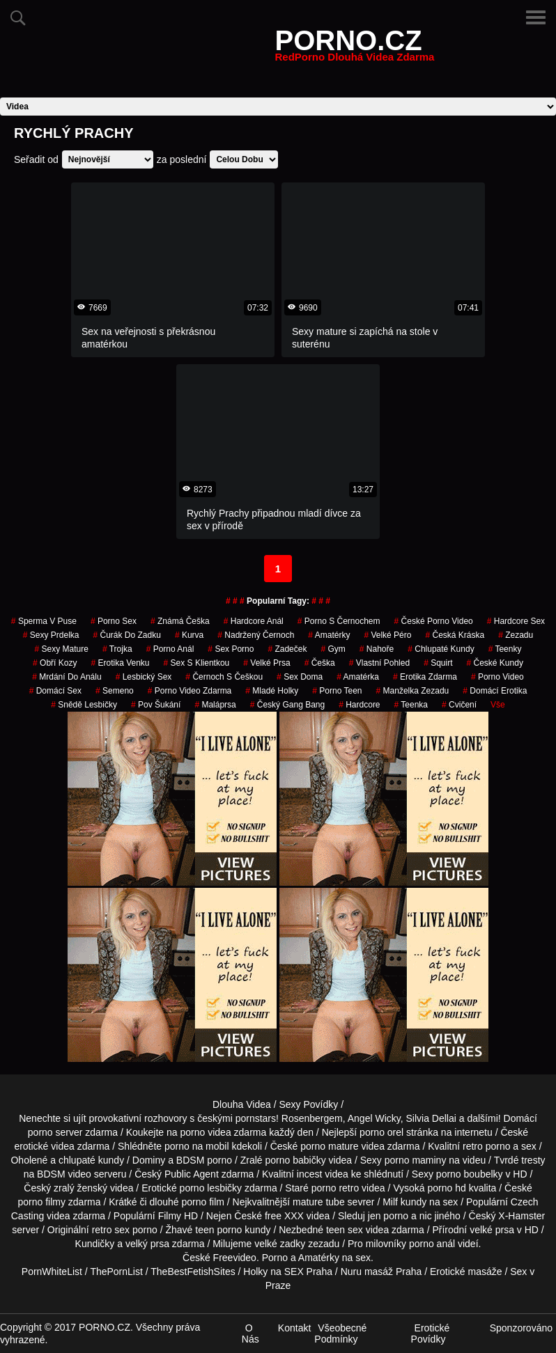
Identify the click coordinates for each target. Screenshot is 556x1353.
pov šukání (155, 705)
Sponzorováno (521, 1328)
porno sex (114, 621)
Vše (498, 705)
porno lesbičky (211, 1188)
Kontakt (294, 1328)
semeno (114, 691)
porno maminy (416, 1160)
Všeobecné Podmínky (340, 1333)
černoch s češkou (224, 677)
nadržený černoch (255, 635)
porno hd (447, 1188)
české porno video (433, 621)
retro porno (486, 1146)
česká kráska (454, 635)
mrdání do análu (66, 677)
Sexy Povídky (308, 1104)
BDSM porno (204, 1160)
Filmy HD (178, 1215)
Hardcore (359, 705)
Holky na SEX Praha (287, 1271)
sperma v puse (44, 621)
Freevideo (234, 1257)
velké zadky (279, 1243)
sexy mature (61, 649)
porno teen (337, 691)
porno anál (170, 649)
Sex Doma (300, 677)
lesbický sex (144, 677)
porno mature (329, 1146)
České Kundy (495, 663)
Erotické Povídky (430, 1333)
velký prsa (147, 1243)
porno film (202, 1201)
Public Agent (191, 1174)
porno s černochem (339, 621)
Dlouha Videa (242, 1104)
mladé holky (271, 691)
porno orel (381, 1132)
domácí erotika (495, 691)
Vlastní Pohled (379, 663)
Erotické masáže (466, 1271)
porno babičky (295, 1160)
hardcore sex (516, 621)
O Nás (250, 1333)
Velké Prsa (266, 663)
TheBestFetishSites (192, 1271)
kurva (189, 635)
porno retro (335, 1188)
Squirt (438, 663)
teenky (505, 649)
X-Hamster (521, 1215)
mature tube (319, 1201)
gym (333, 649)
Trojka (117, 649)
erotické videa (44, 1146)
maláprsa (214, 705)
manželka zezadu (412, 691)
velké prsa (492, 1229)
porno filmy (41, 1201)
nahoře (377, 649)
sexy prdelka (51, 635)
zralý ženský (80, 1188)
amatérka (358, 677)
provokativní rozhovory (138, 1118)
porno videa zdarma (223, 1132)
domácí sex (55, 691)
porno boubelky (469, 1174)
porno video (497, 677)
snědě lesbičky (84, 705)
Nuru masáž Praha (381, 1271)
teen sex (344, 1229)
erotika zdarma (425, 677)
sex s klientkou (197, 663)
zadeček (287, 649)
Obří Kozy (55, 663)
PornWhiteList (52, 1271)
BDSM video (64, 1174)
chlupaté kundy (91, 1160)
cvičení (459, 705)
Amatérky (329, 635)
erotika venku (120, 663)
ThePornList (116, 1271)
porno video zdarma (190, 691)
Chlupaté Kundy (441, 649)
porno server (55, 1132)
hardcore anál (254, 621)
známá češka (180, 621)
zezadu (515, 635)
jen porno (388, 1215)
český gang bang (287, 705)
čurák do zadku (127, 635)
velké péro (387, 635)
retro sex (111, 1229)
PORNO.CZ (355, 49)
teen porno (218, 1229)
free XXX (284, 1215)
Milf (390, 1201)
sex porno (231, 649)
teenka (411, 705)
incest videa (322, 1174)
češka (319, 663)
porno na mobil (196, 1146)
